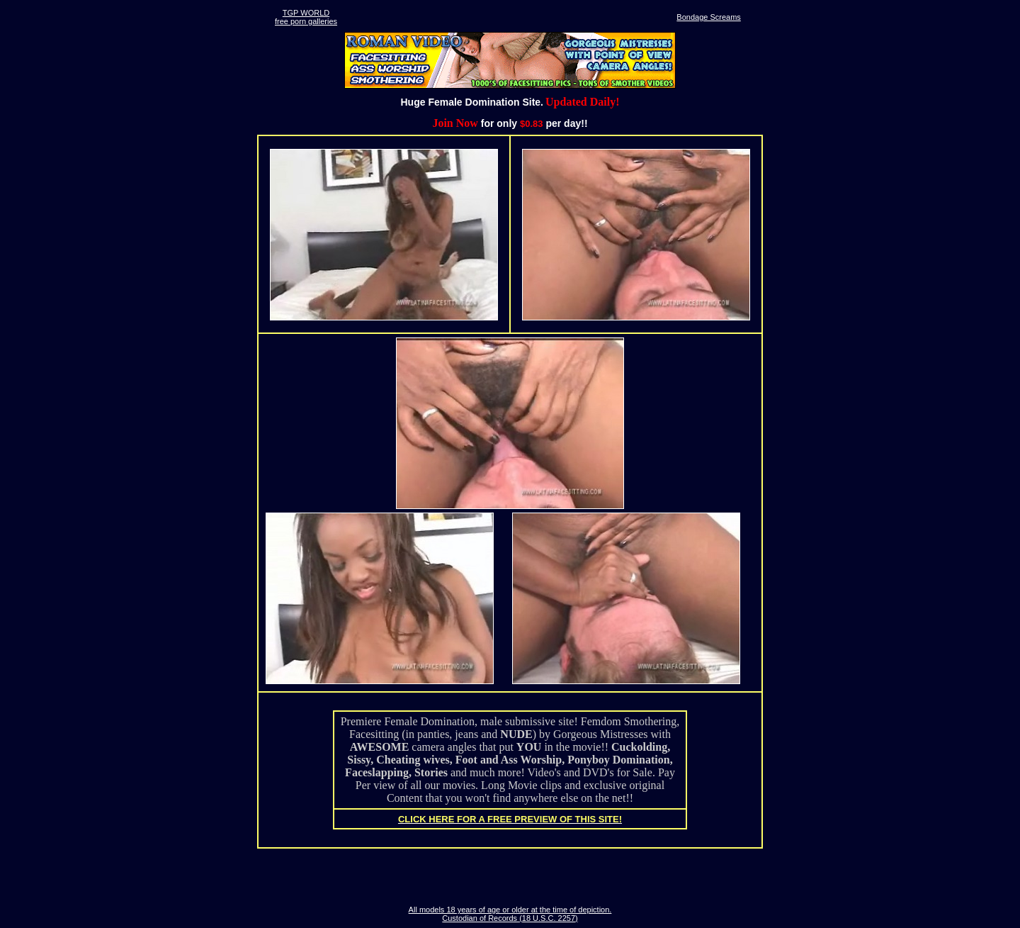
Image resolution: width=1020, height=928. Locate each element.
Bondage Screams (708, 17)
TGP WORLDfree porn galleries (306, 17)
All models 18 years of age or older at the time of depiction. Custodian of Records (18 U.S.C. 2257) (510, 913)
